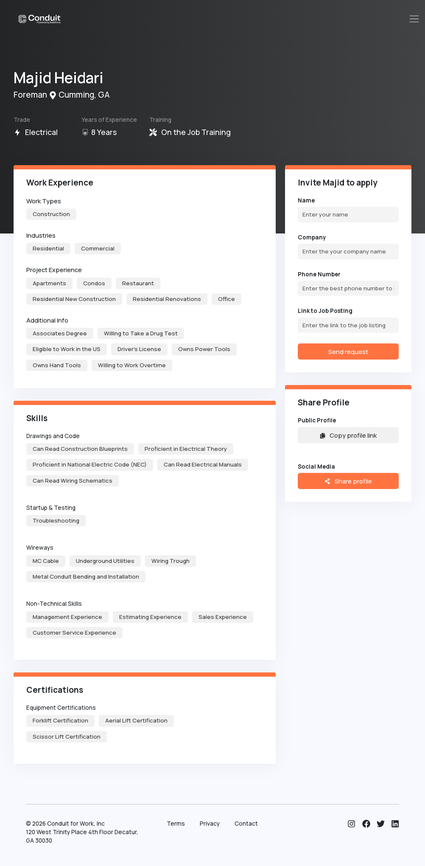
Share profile (348, 481)
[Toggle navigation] (414, 18)
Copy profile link (348, 435)
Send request (348, 351)
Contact (246, 823)
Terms (176, 823)
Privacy (210, 823)
